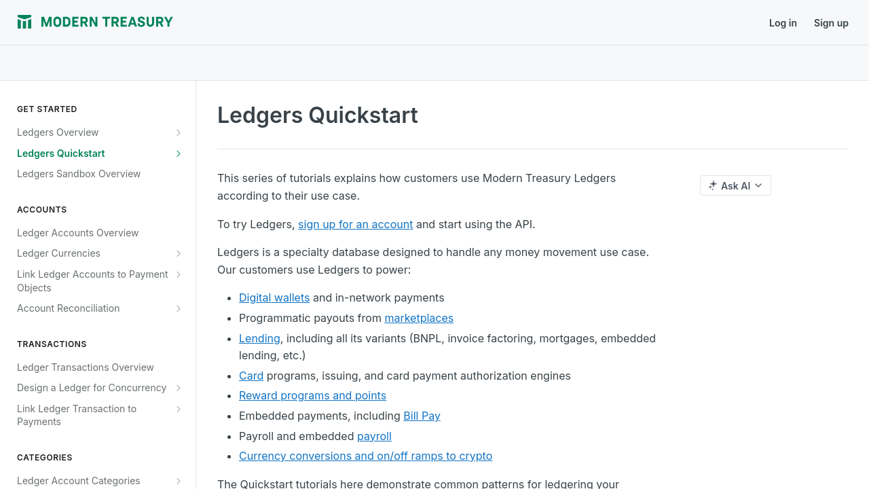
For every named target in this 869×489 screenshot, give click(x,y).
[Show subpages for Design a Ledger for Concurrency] (178, 387)
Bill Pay (422, 415)
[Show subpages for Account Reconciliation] (178, 308)
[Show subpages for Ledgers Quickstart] (178, 153)
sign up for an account (355, 224)
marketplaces (419, 318)
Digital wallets (274, 297)
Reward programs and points (312, 395)
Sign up (831, 23)
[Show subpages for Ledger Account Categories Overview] (178, 480)
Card (251, 375)
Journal (211, 23)
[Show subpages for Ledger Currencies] (178, 253)
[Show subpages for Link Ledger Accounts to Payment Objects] (178, 274)
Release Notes (279, 23)
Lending (259, 338)
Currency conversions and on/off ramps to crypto (365, 456)
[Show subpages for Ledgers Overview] (178, 132)
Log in (783, 23)
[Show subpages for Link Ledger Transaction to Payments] (178, 408)
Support (347, 23)
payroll (374, 436)
